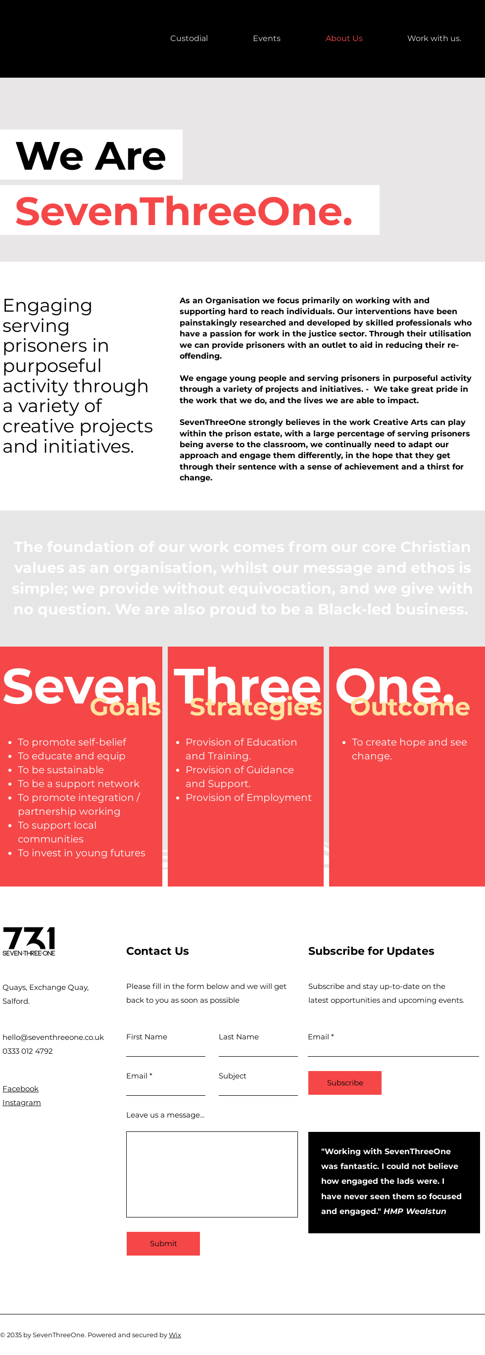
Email (136, 1075)
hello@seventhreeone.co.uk (53, 1037)
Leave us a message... (165, 1115)
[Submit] (163, 1243)
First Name (146, 1036)
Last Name (239, 1036)
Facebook (20, 1088)
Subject (232, 1075)
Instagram (21, 1102)
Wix (175, 1335)
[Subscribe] (345, 1083)
